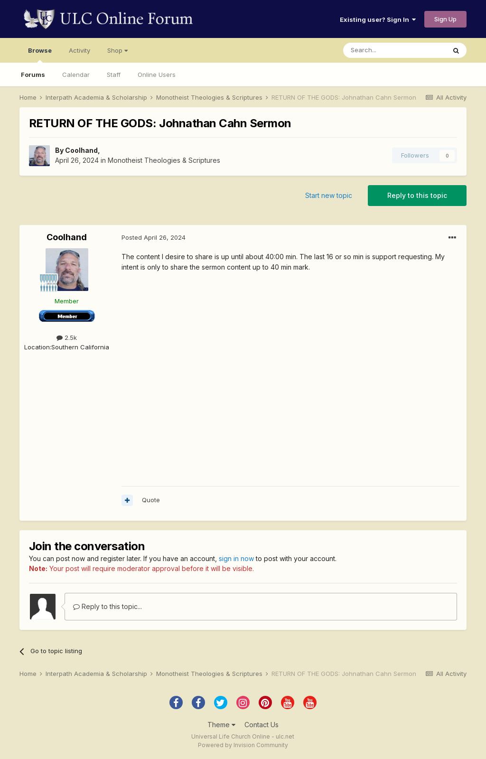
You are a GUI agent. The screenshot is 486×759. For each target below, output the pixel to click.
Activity (79, 50)
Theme (221, 725)
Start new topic (328, 195)
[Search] (394, 50)
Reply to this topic (417, 195)
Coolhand (81, 150)
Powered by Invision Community (243, 745)
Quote (151, 500)
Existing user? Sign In (378, 19)
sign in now (236, 558)
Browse (40, 55)
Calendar (76, 74)
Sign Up (445, 19)
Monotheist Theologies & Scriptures (164, 160)
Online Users (157, 74)
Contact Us (261, 725)
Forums (33, 74)
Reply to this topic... (107, 606)
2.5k (66, 337)
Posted (154, 237)
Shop (117, 50)
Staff (114, 74)
